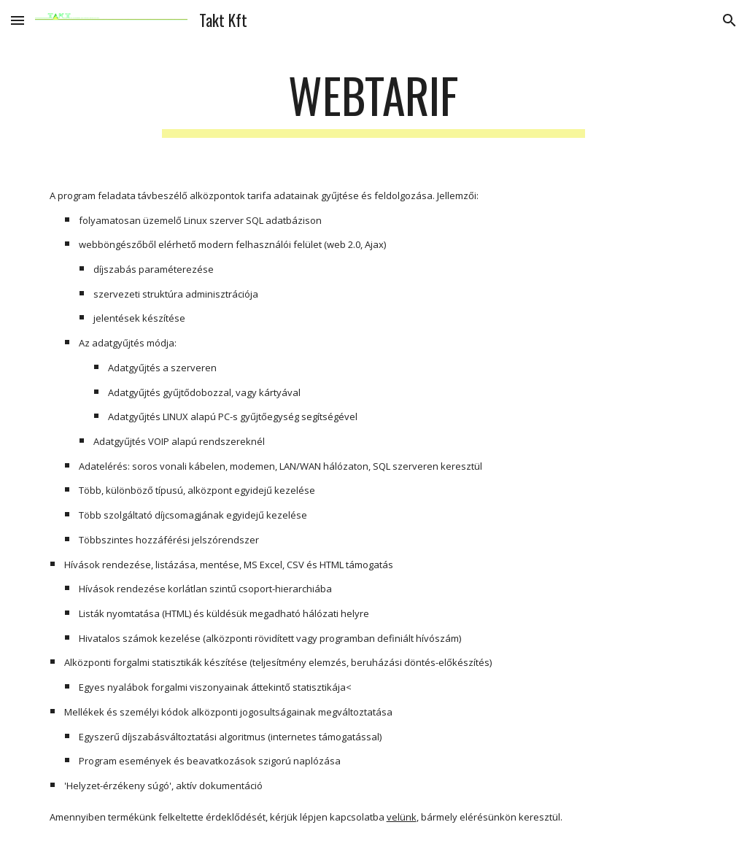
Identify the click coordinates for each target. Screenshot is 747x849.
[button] (17, 20)
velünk (402, 816)
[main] (373, 102)
